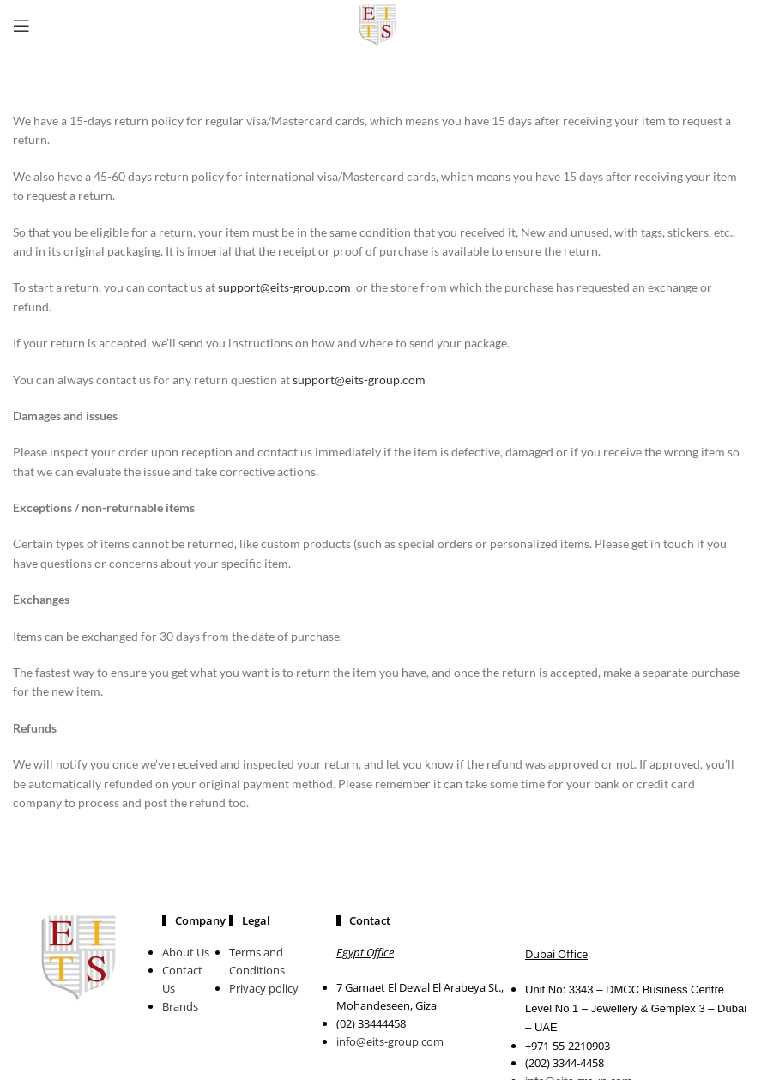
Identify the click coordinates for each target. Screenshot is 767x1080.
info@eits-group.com (390, 1041)
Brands (180, 1006)
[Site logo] (377, 23)
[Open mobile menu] (21, 26)
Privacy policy (264, 988)
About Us (185, 952)
